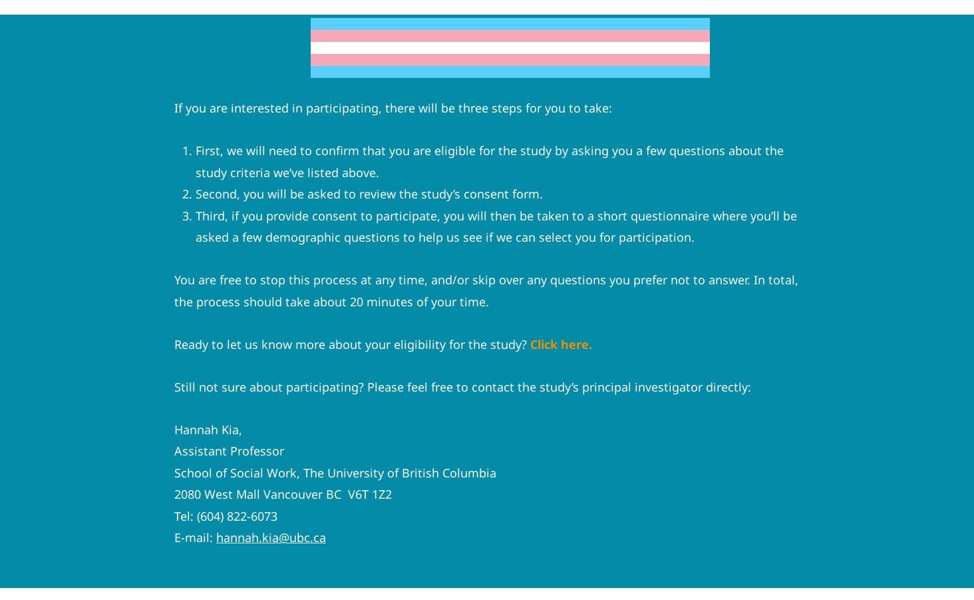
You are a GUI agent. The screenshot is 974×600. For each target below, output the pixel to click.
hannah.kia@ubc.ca (271, 537)
